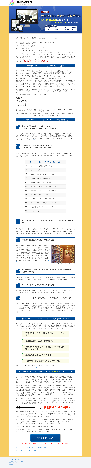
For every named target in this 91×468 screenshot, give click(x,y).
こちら (34, 139)
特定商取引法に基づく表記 (16, 461)
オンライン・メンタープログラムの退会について (29, 450)
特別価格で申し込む (45, 438)
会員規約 (11, 464)
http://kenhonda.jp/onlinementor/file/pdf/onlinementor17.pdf (32, 367)
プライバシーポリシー (15, 462)
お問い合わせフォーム (15, 459)
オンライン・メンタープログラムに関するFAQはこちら (31, 447)
